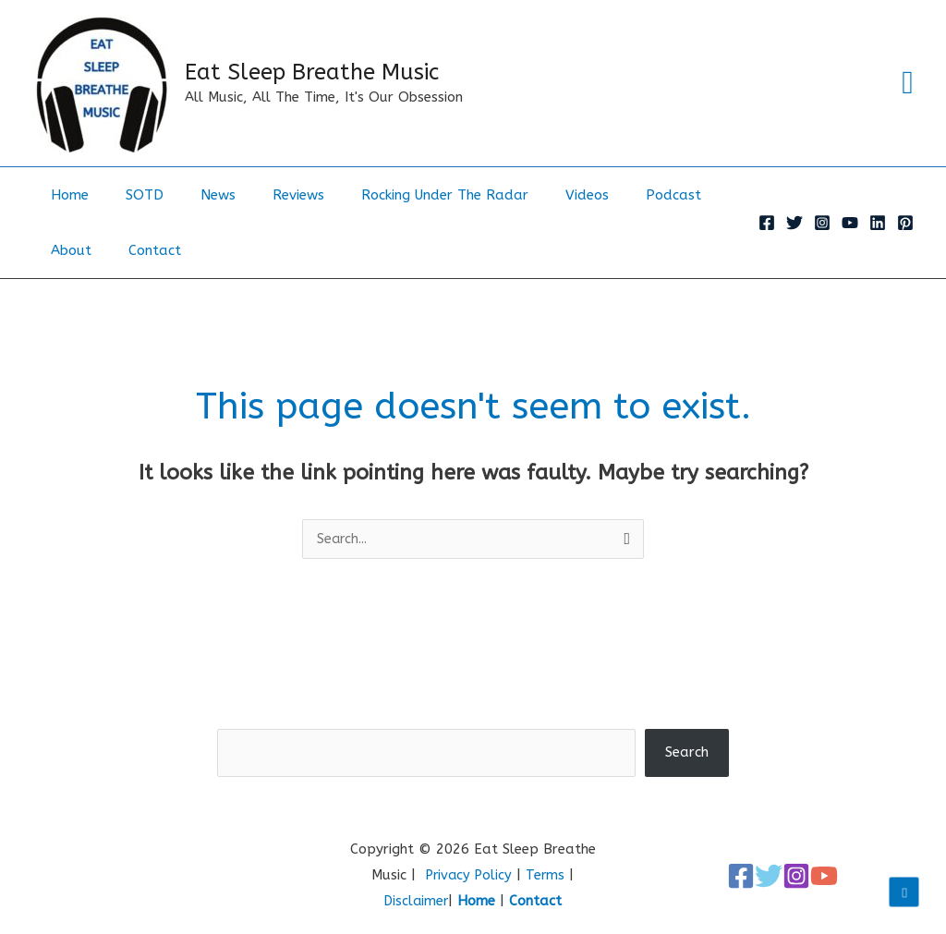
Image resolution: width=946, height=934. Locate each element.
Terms (547, 875)
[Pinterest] (905, 222)
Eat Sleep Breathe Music (312, 72)
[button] (908, 83)
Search (472, 716)
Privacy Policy (468, 875)
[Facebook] (766, 222)
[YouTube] (850, 222)
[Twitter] (794, 222)
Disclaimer (416, 901)
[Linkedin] (877, 222)
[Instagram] (822, 222)
